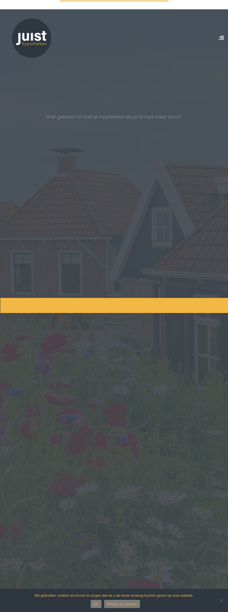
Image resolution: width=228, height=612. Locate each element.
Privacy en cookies (122, 604)
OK (96, 604)
